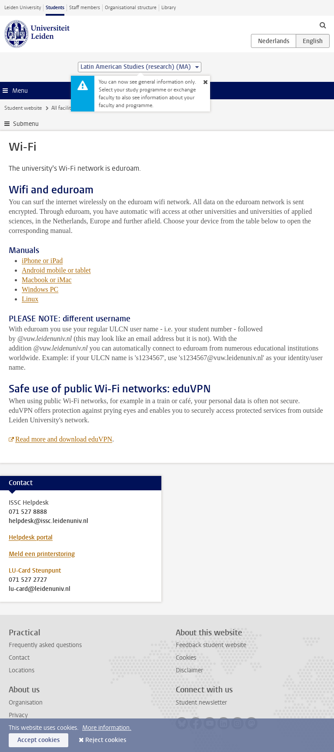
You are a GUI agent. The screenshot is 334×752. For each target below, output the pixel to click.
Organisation (26, 702)
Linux (30, 299)
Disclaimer (189, 670)
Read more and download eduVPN (63, 439)
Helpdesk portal (31, 537)
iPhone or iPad (42, 260)
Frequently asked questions (45, 645)
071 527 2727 (28, 580)
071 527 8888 (28, 512)
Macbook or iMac (47, 279)
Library (168, 7)
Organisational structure (131, 7)
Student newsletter (201, 702)
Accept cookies (38, 740)
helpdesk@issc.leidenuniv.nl (48, 521)
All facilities (64, 108)
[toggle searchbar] (323, 25)
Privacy (18, 715)
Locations (21, 670)
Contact (19, 658)
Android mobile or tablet (56, 270)
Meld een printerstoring (42, 554)
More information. (106, 728)
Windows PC (40, 289)
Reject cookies (105, 740)
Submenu (26, 124)
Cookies (186, 658)
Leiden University (22, 7)
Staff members (84, 7)
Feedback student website (211, 645)
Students (55, 7)
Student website (23, 108)
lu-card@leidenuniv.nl (39, 589)
